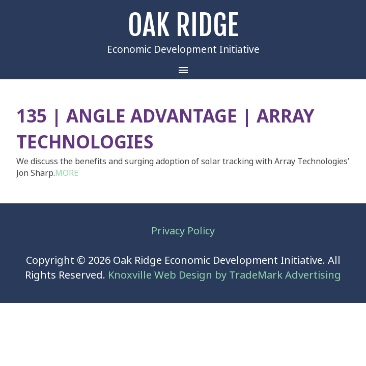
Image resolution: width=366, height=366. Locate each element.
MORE (66, 173)
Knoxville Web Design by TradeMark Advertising (224, 275)
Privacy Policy (183, 231)
